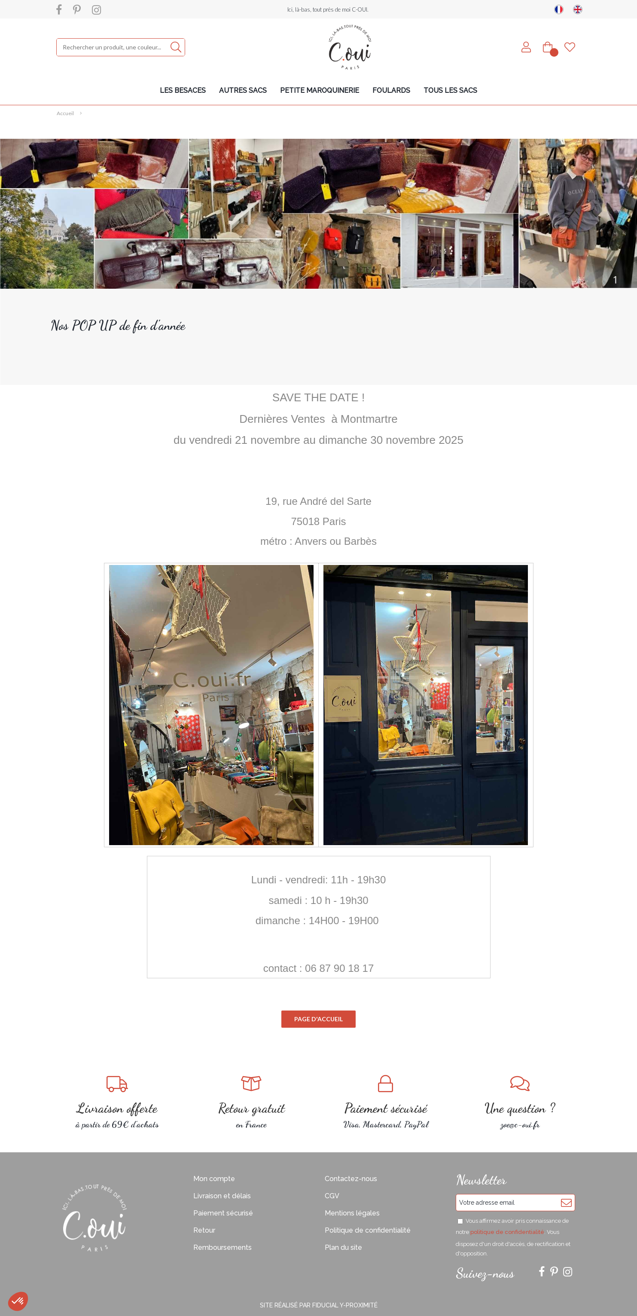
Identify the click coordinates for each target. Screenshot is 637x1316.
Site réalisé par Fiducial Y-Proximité (319, 1305)
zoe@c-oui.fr (520, 1102)
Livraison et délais (222, 1196)
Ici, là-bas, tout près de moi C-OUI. (328, 9)
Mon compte (214, 1179)
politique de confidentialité (507, 1232)
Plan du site (343, 1247)
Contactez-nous (351, 1179)
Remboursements (222, 1247)
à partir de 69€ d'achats (117, 1102)
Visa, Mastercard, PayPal (386, 1102)
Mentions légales (352, 1213)
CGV (332, 1196)
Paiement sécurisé (223, 1213)
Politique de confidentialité (368, 1230)
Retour (204, 1230)
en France (251, 1102)
